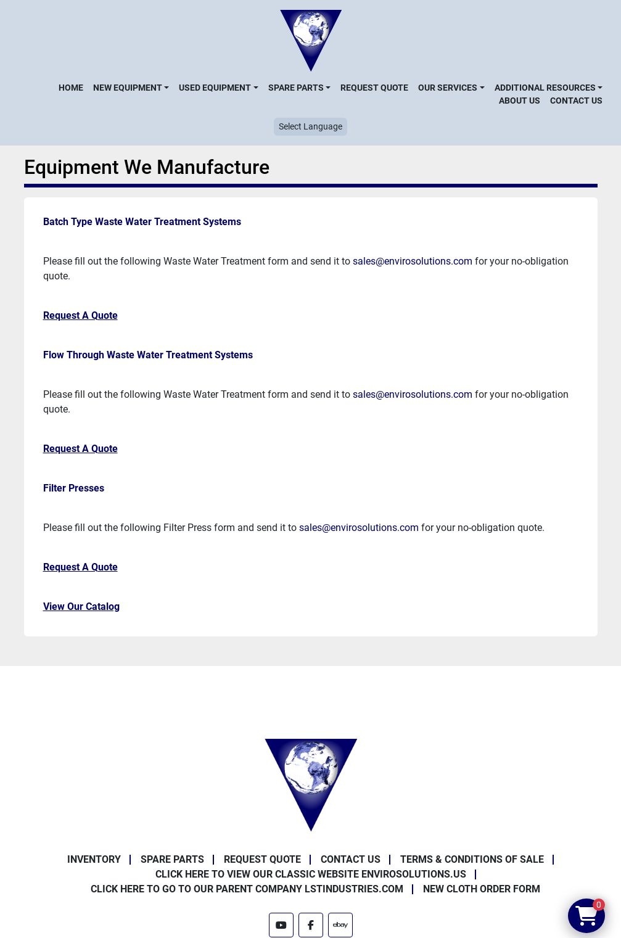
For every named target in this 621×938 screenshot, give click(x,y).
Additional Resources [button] (545, 88)
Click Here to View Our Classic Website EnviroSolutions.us (310, 874)
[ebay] (340, 925)
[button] (131, 87)
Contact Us (576, 100)
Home (71, 88)
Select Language (310, 126)
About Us (519, 100)
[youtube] (281, 925)
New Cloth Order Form (481, 889)
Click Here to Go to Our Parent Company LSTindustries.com (247, 889)
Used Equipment (215, 88)
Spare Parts (296, 88)
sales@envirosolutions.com (412, 261)
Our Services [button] (447, 88)
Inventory (94, 859)
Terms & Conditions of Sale (472, 859)
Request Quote (374, 88)
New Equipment (127, 88)
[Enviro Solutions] (311, 784)
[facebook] (310, 925)
